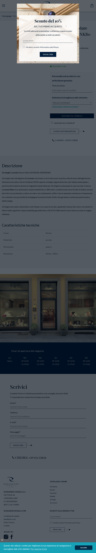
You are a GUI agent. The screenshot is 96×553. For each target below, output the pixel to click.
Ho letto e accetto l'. (42, 47)
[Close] (78, 5)
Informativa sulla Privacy (49, 47)
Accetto (83, 548)
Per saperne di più (39, 549)
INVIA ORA (48, 54)
